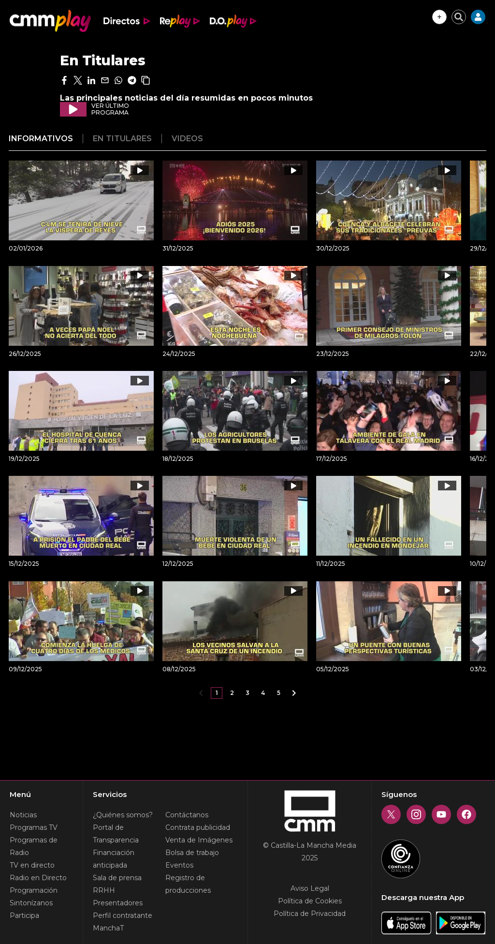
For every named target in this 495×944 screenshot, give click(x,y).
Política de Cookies (310, 901)
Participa (24, 915)
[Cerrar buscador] (458, 17)
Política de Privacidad (310, 913)
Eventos (179, 865)
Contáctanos (186, 815)
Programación (34, 890)
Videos (187, 138)
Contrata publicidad (197, 827)
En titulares (122, 138)
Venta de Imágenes (199, 840)
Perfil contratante (122, 915)
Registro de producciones (188, 884)
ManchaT (108, 928)
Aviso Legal (310, 888)
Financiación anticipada (113, 859)
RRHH (104, 890)
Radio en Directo (38, 877)
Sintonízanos (31, 903)
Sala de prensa (117, 877)
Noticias (23, 815)
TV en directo (32, 865)
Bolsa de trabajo (192, 852)
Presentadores (118, 903)
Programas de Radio (34, 846)
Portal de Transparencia (116, 833)
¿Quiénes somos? (123, 815)
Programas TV (34, 827)
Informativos (41, 138)
